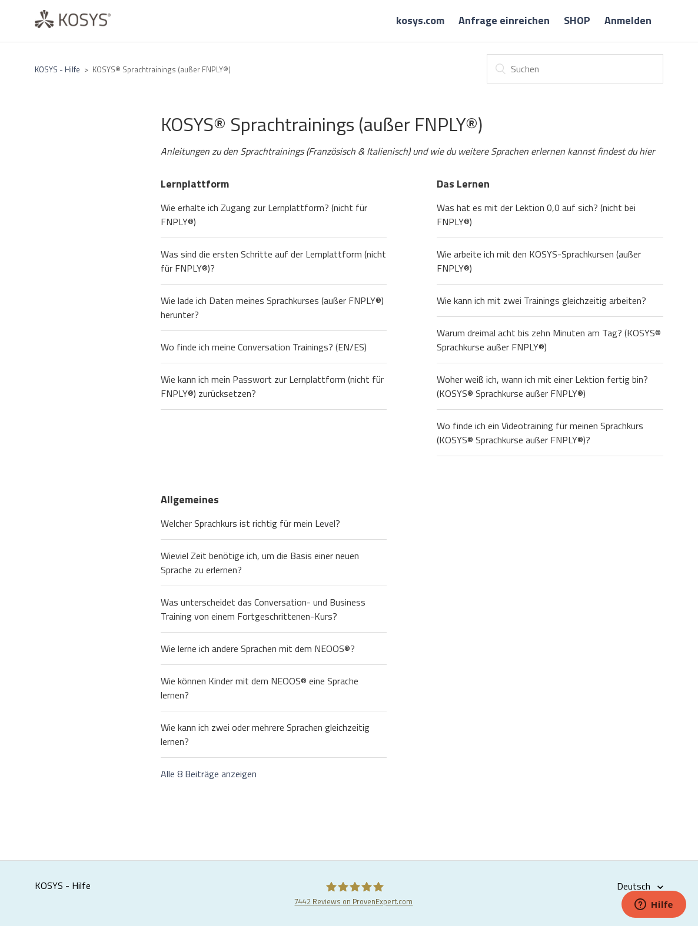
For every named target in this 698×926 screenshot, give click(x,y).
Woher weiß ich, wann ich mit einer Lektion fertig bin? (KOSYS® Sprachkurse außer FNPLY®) (542, 386)
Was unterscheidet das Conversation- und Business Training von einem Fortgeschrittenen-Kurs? (263, 609)
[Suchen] (575, 68)
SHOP (577, 20)
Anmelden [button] (628, 20)
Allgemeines (190, 499)
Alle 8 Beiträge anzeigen (209, 774)
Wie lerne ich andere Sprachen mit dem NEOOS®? (258, 648)
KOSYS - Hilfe (57, 69)
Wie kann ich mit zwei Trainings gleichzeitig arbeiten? (541, 300)
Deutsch (635, 886)
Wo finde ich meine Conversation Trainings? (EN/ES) (264, 347)
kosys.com (420, 20)
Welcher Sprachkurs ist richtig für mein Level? (250, 523)
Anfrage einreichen (504, 20)
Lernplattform (195, 184)
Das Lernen (463, 184)
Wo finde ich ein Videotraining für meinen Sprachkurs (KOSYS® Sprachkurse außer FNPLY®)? (540, 433)
